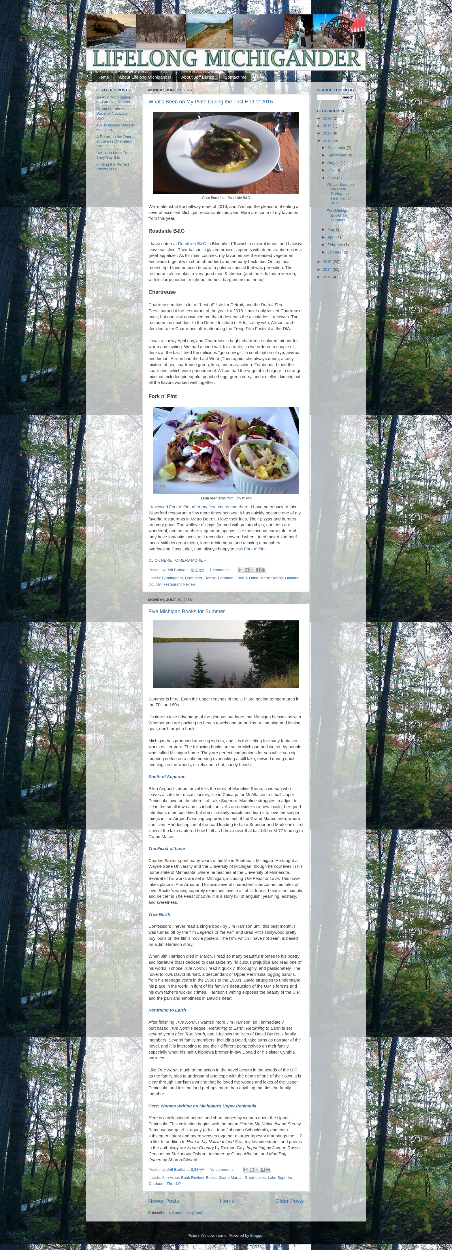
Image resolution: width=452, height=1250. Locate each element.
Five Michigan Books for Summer (186, 611)
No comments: (223, 1169)
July (331, 170)
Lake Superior (280, 1177)
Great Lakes (255, 1177)
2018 (328, 126)
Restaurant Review (179, 584)
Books (211, 1177)
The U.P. (174, 1183)
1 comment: (220, 570)
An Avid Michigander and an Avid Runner (114, 99)
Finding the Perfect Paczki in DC (112, 166)
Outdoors (156, 1183)
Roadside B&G (192, 243)
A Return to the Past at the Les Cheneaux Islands (114, 141)
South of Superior (166, 776)
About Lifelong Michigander (145, 77)
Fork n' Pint (255, 549)
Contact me (236, 77)
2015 (328, 262)
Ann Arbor (170, 1177)
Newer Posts (163, 1201)
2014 (328, 269)
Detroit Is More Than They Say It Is (114, 155)
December (336, 147)
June (332, 178)
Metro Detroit (271, 578)
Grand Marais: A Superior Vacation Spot (111, 113)
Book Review (192, 1177)
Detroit (210, 578)
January (334, 252)
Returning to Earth (167, 1010)
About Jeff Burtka (197, 77)
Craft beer (193, 578)
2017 (328, 133)
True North (159, 914)
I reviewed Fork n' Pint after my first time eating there (198, 507)
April (331, 237)
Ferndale (225, 578)
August (334, 162)
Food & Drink (247, 578)
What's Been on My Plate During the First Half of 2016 (210, 102)
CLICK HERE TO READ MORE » (177, 560)
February (335, 245)
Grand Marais (230, 1177)
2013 (328, 277)
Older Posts (289, 1201)
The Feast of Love (166, 848)
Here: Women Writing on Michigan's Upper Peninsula (202, 1106)
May (331, 229)
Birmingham (172, 578)
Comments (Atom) (188, 1213)
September (337, 155)
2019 (328, 118)
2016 (328, 141)
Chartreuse (159, 304)
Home (103, 77)
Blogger (256, 1235)
